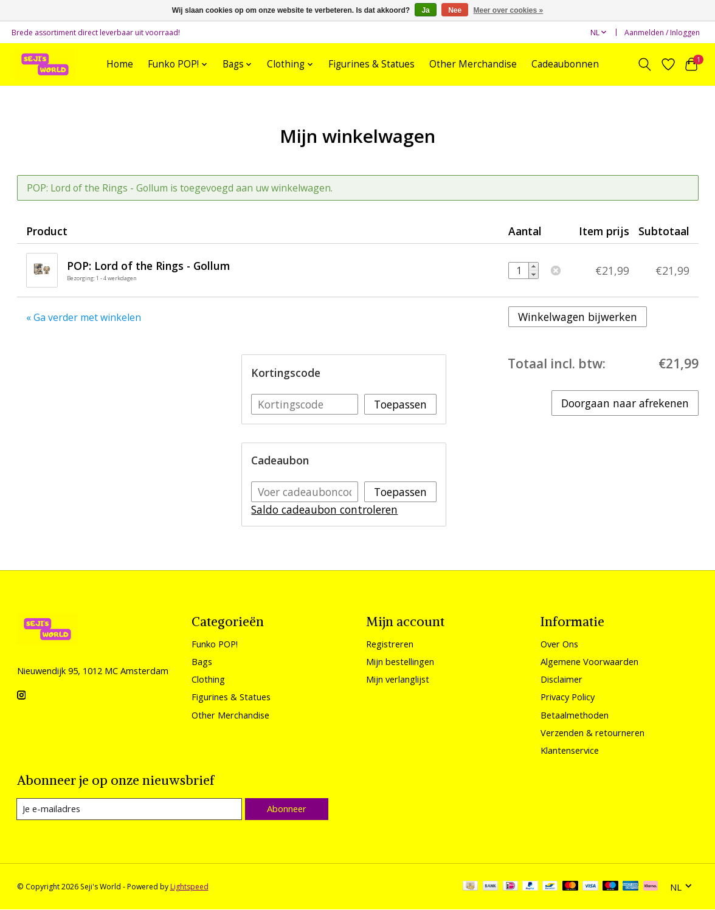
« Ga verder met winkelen (83, 317)
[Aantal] (518, 270)
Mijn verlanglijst (397, 679)
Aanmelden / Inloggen (662, 32)
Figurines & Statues (371, 64)
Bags (202, 661)
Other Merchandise (473, 64)
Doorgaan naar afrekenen (625, 403)
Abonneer (286, 808)
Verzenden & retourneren (592, 732)
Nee (454, 10)
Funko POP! (215, 644)
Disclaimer (561, 679)
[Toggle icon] (644, 64)
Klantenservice (570, 750)
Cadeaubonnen (565, 64)
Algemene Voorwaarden (589, 661)
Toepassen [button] (400, 404)
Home (119, 64)
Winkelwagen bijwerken (577, 316)
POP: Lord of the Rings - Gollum (148, 265)
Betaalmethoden (575, 715)
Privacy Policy (568, 697)
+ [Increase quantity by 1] (533, 267)
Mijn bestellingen (400, 661)
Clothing (208, 679)
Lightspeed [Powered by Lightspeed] (189, 887)
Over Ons (559, 644)
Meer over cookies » (509, 10)
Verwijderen (556, 270)
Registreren (389, 644)
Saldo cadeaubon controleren (324, 509)
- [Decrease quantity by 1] (533, 274)
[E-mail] (129, 809)
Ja (425, 10)
